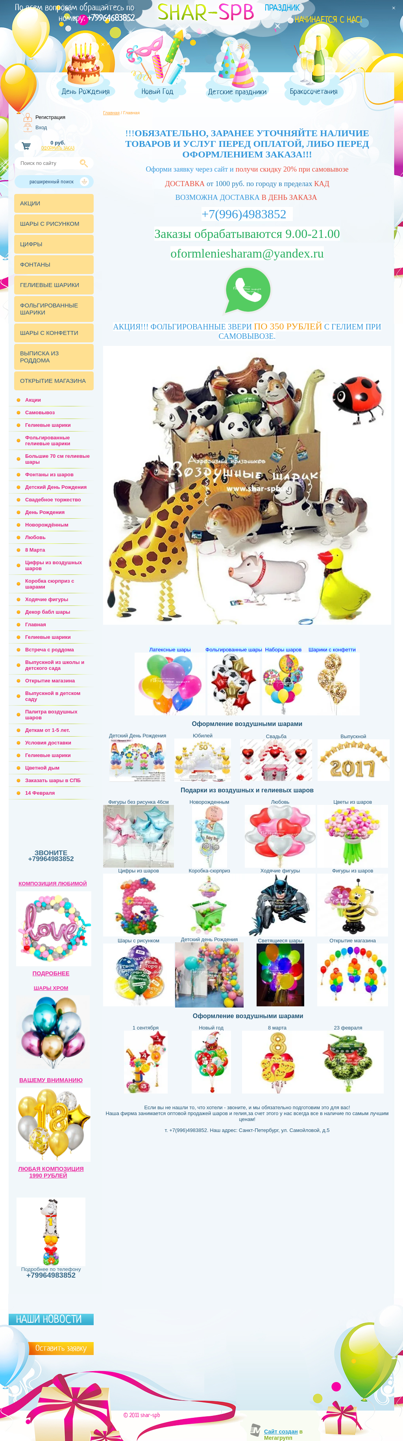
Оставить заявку (61, 1348)
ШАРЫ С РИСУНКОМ (49, 223)
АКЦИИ (30, 203)
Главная (111, 112)
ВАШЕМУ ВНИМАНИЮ (51, 1080)
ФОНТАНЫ (35, 264)
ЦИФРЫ (31, 244)
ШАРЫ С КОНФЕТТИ (49, 332)
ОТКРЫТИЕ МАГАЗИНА (53, 380)
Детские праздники (237, 92)
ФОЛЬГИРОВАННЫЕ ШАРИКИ (49, 309)
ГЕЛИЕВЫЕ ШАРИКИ (49, 285)
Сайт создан (281, 1431)
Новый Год (158, 91)
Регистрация (50, 117)
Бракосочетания (314, 91)
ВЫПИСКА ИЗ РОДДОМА (39, 357)
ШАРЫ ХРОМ (51, 988)
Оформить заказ (57, 148)
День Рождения (86, 91)
